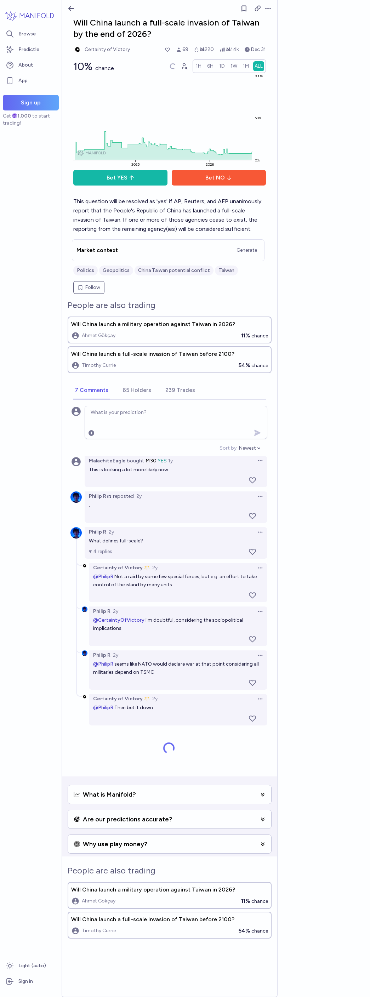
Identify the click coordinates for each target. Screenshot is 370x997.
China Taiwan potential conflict (174, 270)
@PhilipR (103, 577)
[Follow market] (244, 8)
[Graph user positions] (184, 66)
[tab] (91, 390)
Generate (247, 250)
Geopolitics (116, 270)
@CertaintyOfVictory (118, 620)
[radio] (198, 66)
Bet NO (218, 177)
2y (139, 496)
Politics (85, 270)
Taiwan (226, 270)
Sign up (31, 102)
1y (170, 461)
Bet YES (121, 177)
